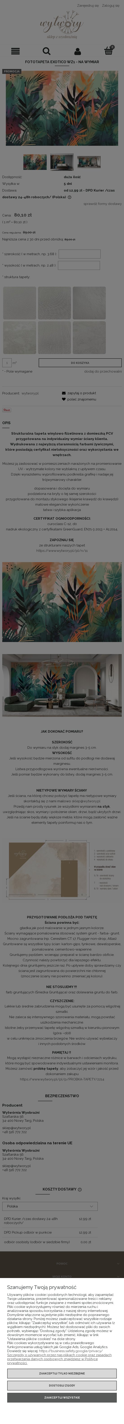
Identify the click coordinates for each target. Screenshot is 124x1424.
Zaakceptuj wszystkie (62, 1397)
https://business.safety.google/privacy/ (71, 1351)
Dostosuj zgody (62, 1385)
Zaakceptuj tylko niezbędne (62, 1373)
